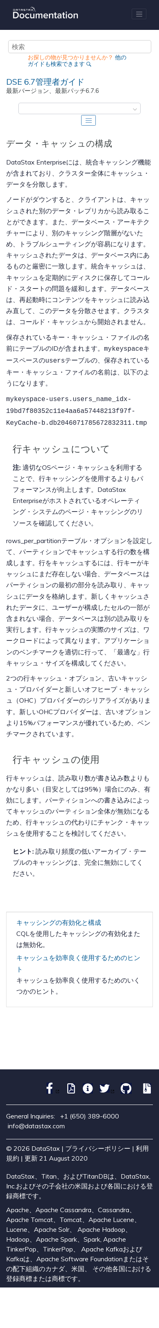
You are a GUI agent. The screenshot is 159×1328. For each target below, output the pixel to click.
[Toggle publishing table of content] (88, 120)
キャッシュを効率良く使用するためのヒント (78, 959)
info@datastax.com (36, 1122)
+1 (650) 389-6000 (89, 1112)
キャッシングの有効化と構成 (58, 918)
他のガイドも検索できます (77, 61)
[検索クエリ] (79, 46)
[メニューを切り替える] (139, 14)
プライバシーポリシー (97, 1144)
